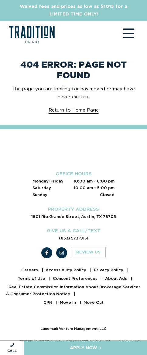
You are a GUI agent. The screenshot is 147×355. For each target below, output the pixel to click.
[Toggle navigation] (123, 34)
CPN (48, 302)
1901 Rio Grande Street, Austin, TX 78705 (73, 216)
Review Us (88, 252)
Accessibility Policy (66, 270)
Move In (68, 302)
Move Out (94, 302)
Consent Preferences (76, 278)
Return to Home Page (74, 110)
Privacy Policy (109, 270)
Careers (30, 270)
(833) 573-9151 (73, 238)
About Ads (116, 278)
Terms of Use (32, 278)
